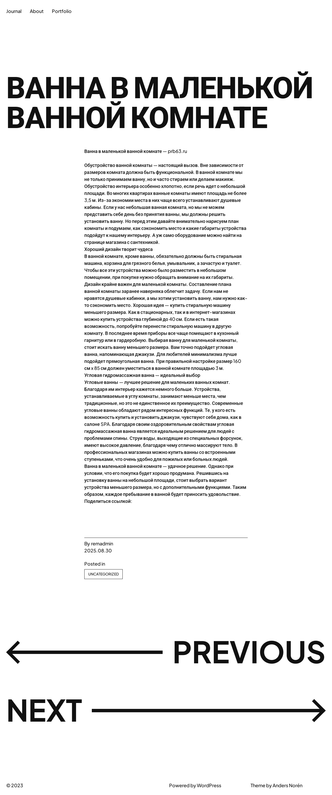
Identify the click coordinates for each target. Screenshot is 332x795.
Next (44, 709)
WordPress (209, 785)
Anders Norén (287, 785)
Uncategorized (103, 574)
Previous (249, 651)
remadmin (102, 543)
